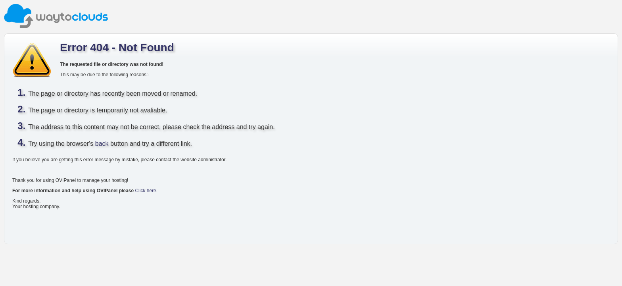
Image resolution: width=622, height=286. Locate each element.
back (102, 143)
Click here (145, 190)
